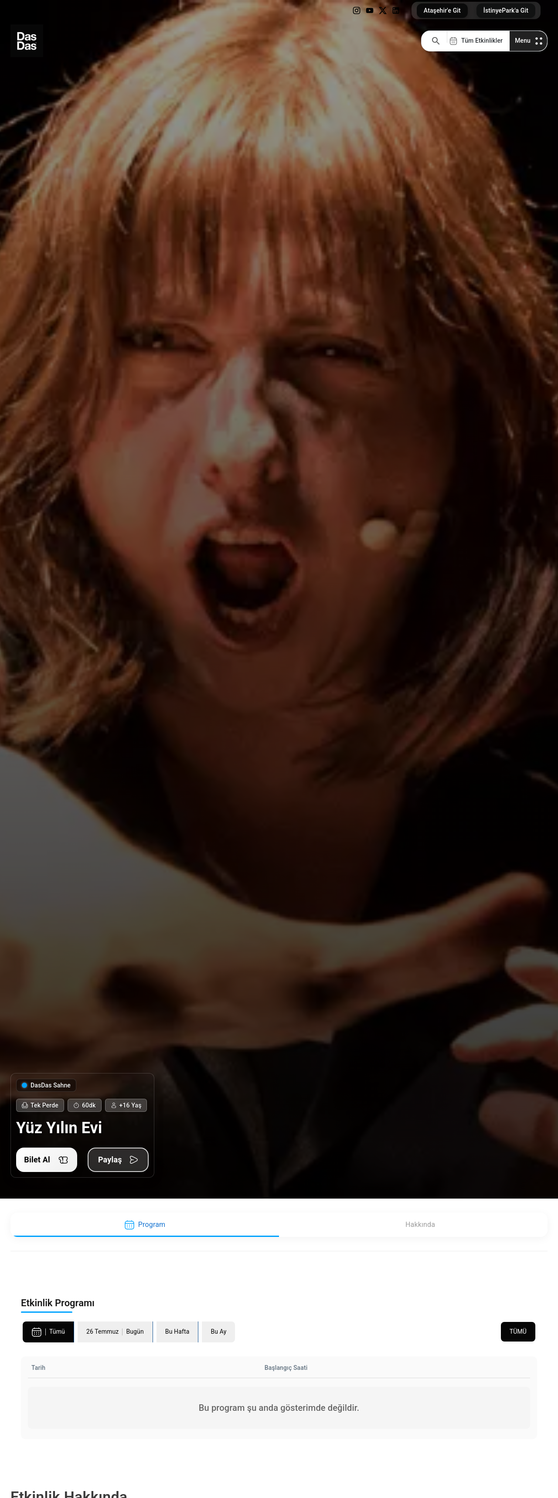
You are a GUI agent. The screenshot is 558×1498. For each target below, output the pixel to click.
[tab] (144, 1225)
